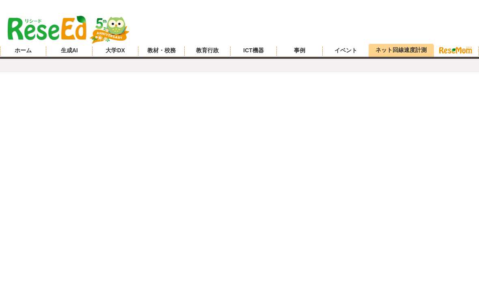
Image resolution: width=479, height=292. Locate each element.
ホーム (23, 50)
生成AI (69, 50)
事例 (299, 50)
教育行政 (207, 50)
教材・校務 (161, 50)
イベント (345, 50)
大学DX (115, 50)
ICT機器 (253, 50)
